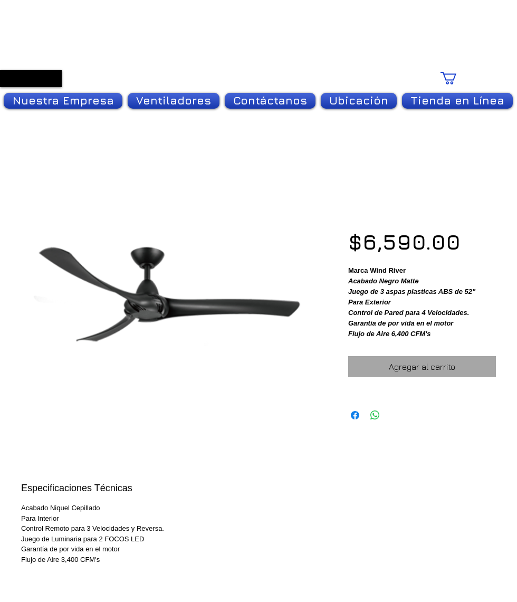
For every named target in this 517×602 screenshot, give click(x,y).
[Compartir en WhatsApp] (375, 415)
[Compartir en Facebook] (355, 415)
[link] (471, 78)
